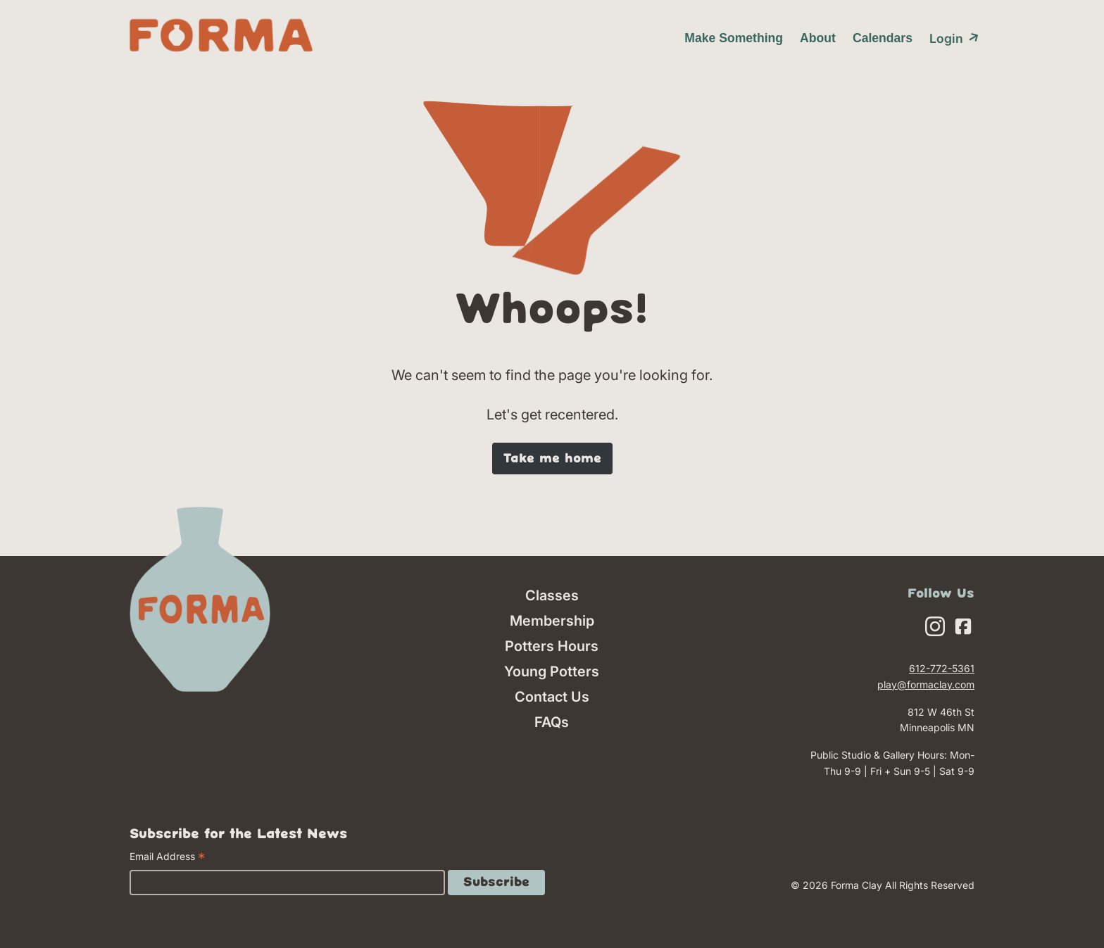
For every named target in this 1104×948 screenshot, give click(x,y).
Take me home (552, 459)
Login (951, 37)
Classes (552, 595)
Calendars (882, 38)
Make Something (733, 38)
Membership (552, 620)
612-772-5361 (941, 668)
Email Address (167, 858)
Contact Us (552, 696)
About (818, 38)
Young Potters (551, 671)
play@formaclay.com (925, 684)
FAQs (551, 722)
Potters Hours (551, 646)
